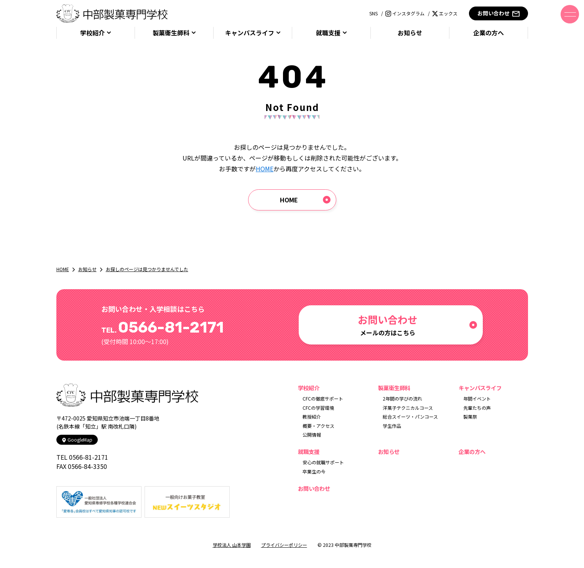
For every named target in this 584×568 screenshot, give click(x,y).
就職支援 (328, 33)
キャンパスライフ (249, 33)
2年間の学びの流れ (402, 398)
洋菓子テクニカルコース (408, 407)
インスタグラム (404, 13)
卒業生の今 (314, 471)
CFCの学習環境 (318, 407)
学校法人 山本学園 (232, 545)
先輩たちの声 (477, 407)
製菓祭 (470, 416)
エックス (444, 13)
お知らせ (410, 33)
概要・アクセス (318, 425)
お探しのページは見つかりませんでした (147, 269)
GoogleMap (77, 439)
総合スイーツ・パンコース (410, 416)
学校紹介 (92, 33)
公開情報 (312, 434)
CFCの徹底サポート (323, 398)
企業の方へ (488, 33)
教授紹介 (312, 416)
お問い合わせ (498, 13)
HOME (264, 168)
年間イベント (477, 398)
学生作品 (392, 425)
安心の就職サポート (323, 462)
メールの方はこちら (387, 324)
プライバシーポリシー (284, 545)
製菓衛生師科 (171, 33)
